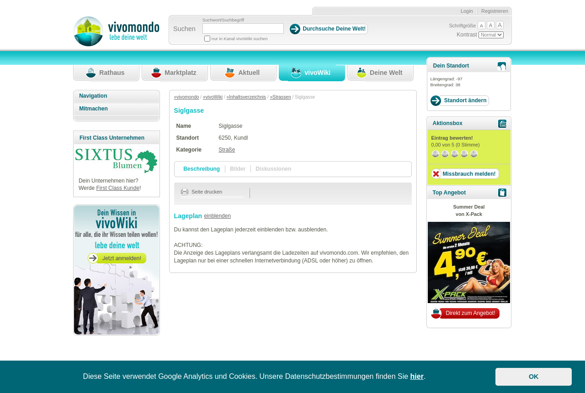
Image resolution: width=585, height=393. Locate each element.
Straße (226, 150)
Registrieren (494, 11)
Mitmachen (93, 108)
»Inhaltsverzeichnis (246, 97)
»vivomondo (186, 97)
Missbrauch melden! (468, 174)
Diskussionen (273, 169)
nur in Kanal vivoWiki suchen (240, 38)
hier (417, 376)
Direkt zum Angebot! (470, 313)
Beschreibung (201, 169)
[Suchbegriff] (243, 28)
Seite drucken (202, 191)
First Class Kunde (117, 188)
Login (467, 11)
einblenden (217, 216)
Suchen (184, 28)
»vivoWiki (213, 97)
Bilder (237, 169)
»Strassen (280, 97)
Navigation (93, 96)
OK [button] (534, 376)
